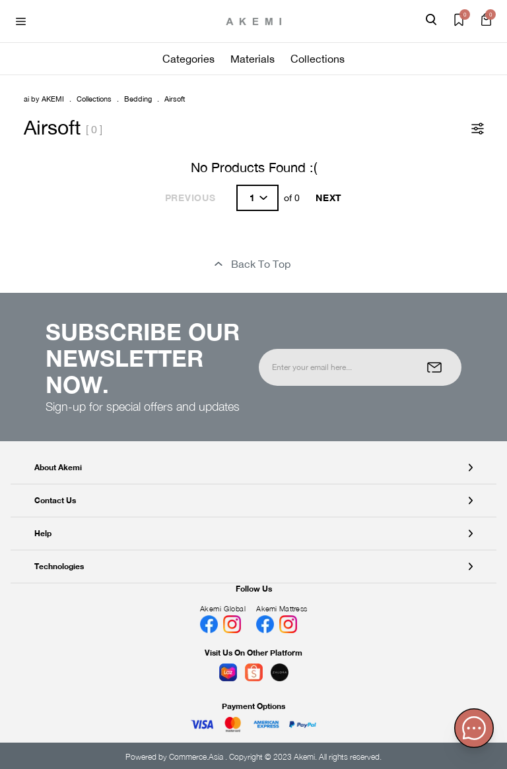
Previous (190, 197)
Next (329, 197)
